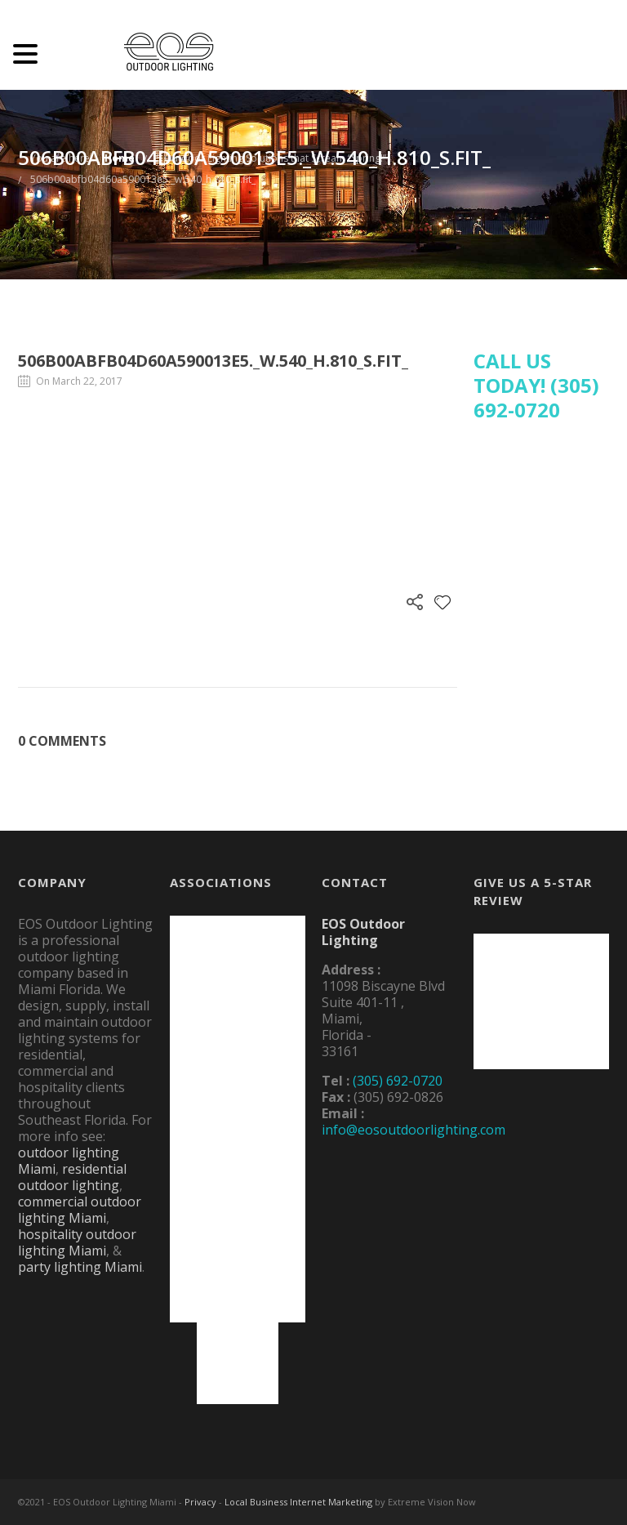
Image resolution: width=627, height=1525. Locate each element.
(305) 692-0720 (397, 1081)
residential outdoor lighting (72, 1177)
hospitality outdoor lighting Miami (77, 1242)
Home (119, 158)
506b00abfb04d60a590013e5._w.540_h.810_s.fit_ (143, 179)
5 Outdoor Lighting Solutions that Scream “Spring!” (271, 158)
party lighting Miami (80, 1267)
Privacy (200, 1502)
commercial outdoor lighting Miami (79, 1210)
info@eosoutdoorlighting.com (413, 1130)
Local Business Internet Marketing (298, 1502)
